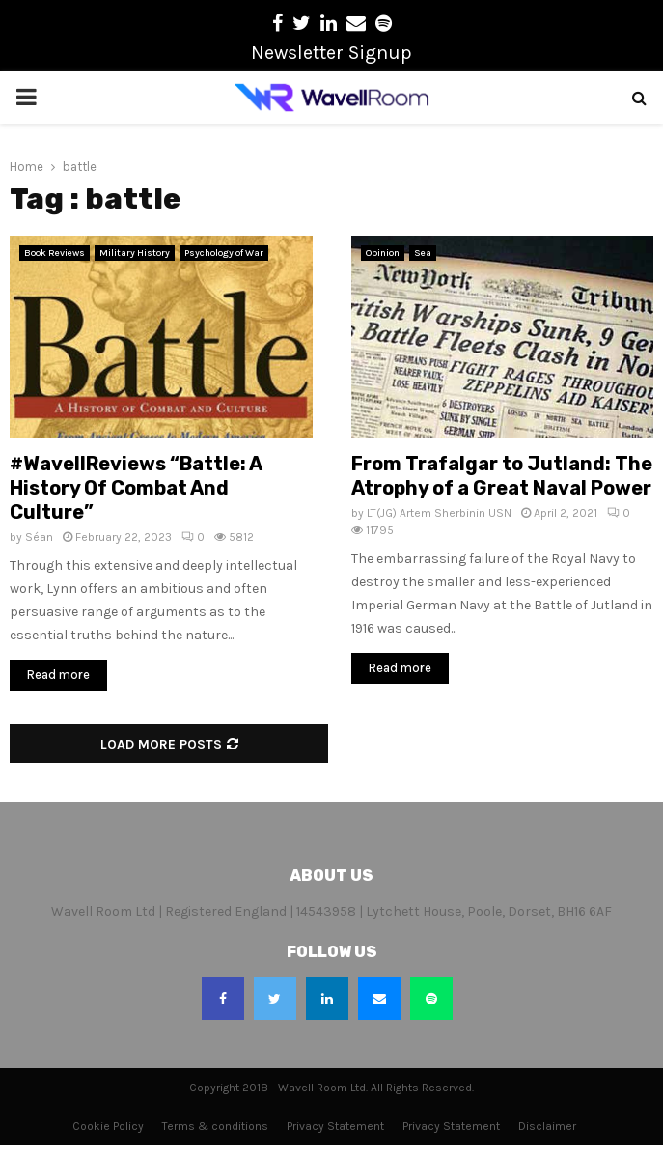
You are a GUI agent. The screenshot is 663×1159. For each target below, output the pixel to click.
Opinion (383, 253)
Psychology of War (223, 253)
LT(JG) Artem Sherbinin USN (439, 513)
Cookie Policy (108, 1126)
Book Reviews (54, 253)
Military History (134, 253)
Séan (39, 537)
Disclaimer (547, 1126)
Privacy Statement (335, 1126)
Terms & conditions (215, 1126)
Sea (422, 253)
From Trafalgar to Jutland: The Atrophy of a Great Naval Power (501, 475)
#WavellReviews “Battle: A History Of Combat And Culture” (136, 487)
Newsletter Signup (331, 53)
